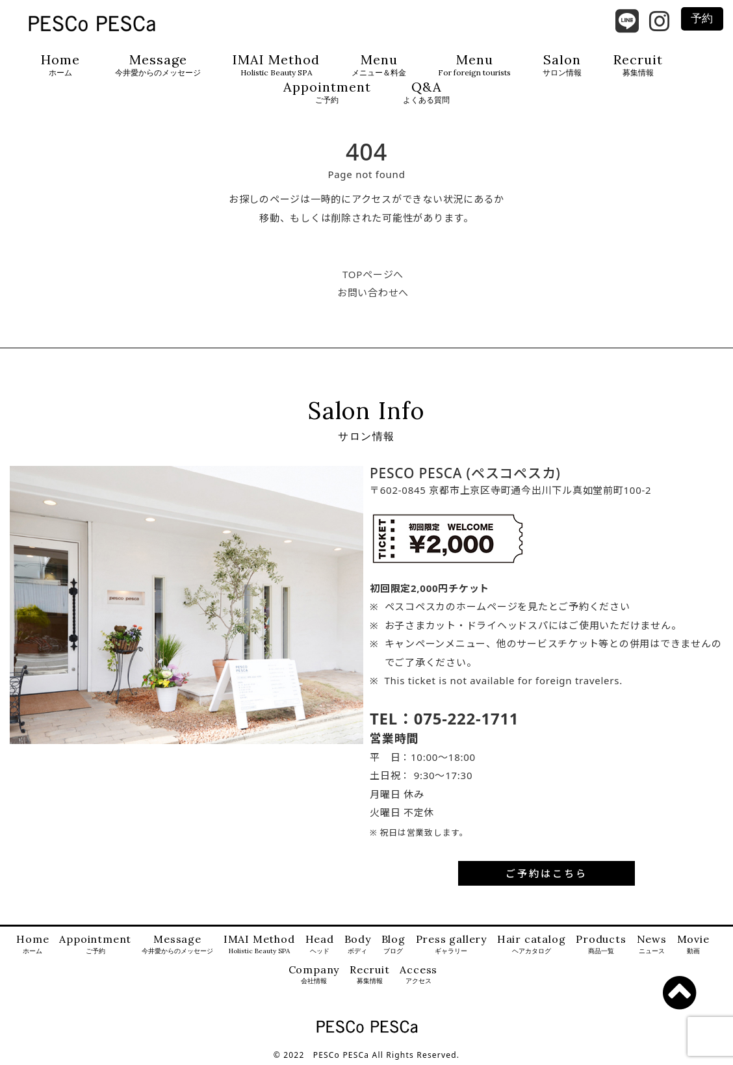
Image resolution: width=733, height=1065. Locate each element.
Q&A (426, 93)
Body (357, 944)
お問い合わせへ (373, 292)
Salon (562, 65)
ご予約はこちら (546, 873)
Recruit (638, 65)
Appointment (327, 93)
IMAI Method (276, 65)
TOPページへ (373, 274)
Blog (393, 944)
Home (60, 65)
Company (314, 975)
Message (158, 65)
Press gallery (451, 944)
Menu (379, 65)
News (652, 944)
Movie (693, 944)
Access (418, 975)
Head (319, 944)
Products (601, 944)
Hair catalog (531, 944)
